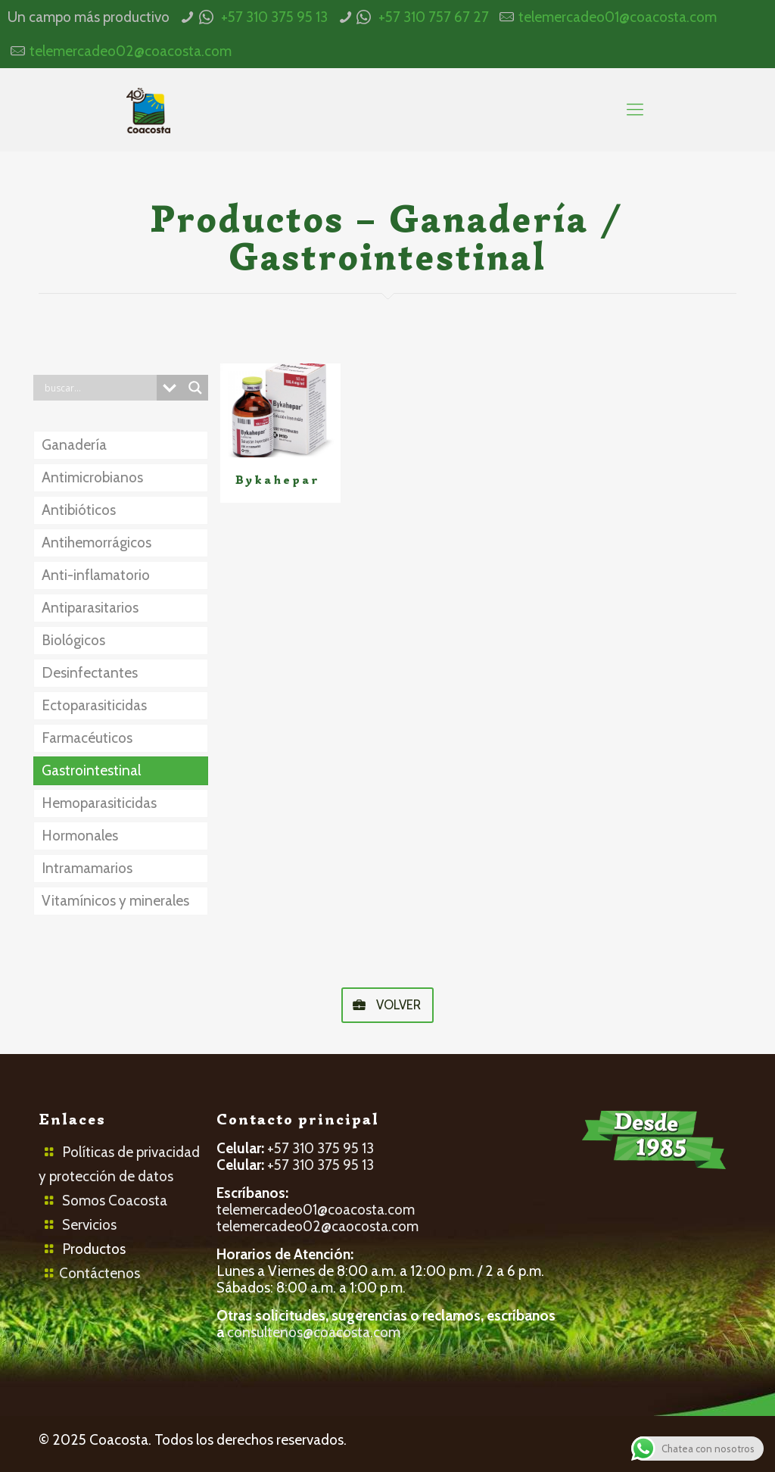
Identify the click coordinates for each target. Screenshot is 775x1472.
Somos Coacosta (114, 1200)
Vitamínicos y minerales (115, 900)
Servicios (89, 1224)
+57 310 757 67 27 (433, 17)
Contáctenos (99, 1273)
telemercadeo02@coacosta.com (131, 51)
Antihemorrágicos (96, 542)
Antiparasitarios (90, 607)
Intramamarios (87, 868)
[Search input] (98, 388)
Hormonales (80, 835)
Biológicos (73, 640)
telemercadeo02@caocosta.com (317, 1226)
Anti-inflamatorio (96, 575)
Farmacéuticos (87, 738)
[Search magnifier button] (195, 388)
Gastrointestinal (91, 770)
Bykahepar (277, 480)
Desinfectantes (90, 672)
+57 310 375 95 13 (274, 17)
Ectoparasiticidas (94, 705)
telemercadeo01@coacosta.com (617, 17)
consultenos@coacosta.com (313, 1332)
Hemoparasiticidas (99, 803)
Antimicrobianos (92, 477)
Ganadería (74, 445)
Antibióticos (79, 510)
